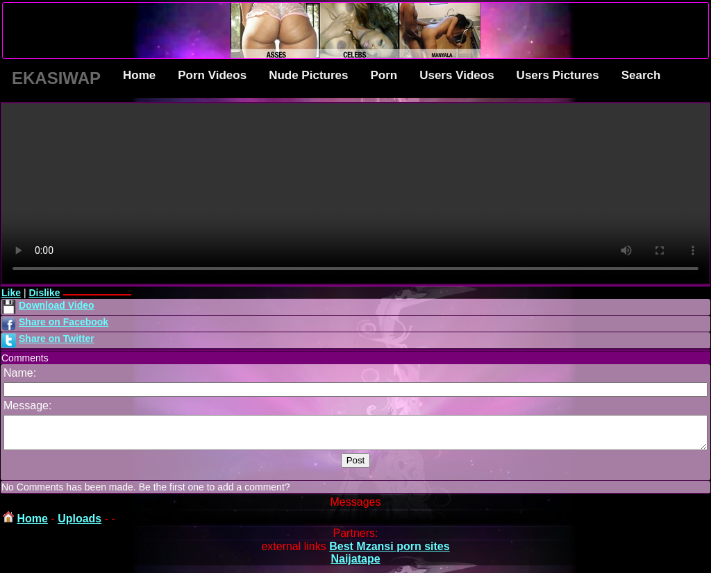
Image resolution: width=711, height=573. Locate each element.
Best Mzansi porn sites (389, 552)
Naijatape (355, 565)
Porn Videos (212, 75)
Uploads (79, 525)
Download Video (56, 305)
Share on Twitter (56, 338)
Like (11, 292)
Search (641, 75)
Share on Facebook (63, 321)
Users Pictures (558, 75)
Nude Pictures (308, 75)
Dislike (44, 292)
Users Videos (456, 75)
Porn (383, 75)
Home (139, 75)
